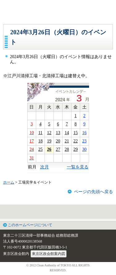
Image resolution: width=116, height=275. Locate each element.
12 (49, 132)
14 (67, 132)
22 (75, 141)
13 (58, 132)
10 (31, 132)
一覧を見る (77, 167)
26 (49, 149)
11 (40, 132)
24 (31, 149)
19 (49, 141)
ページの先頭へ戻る (93, 191)
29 (75, 149)
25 (40, 149)
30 (84, 149)
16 (84, 132)
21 (67, 141)
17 (31, 141)
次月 (44, 167)
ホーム (8, 182)
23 (84, 141)
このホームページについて (30, 225)
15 (75, 132)
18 (40, 141)
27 (58, 149)
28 (67, 149)
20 (58, 141)
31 (31, 158)
